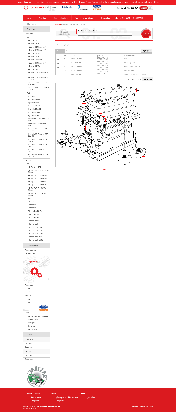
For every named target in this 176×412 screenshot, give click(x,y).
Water (30, 292)
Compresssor (33, 320)
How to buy (91, 397)
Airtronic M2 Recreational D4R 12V (37, 84)
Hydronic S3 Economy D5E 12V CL (38, 150)
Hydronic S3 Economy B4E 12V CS (38, 130)
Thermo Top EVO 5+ (35, 234)
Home (28, 18)
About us (42, 18)
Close (156, 2)
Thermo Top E (33, 224)
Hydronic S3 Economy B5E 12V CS (38, 135)
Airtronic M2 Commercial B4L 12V (38, 74)
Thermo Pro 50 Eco (35, 211)
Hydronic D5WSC (34, 109)
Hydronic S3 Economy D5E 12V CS (38, 155)
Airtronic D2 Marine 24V (36, 50)
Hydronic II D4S (34, 112)
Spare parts (32, 329)
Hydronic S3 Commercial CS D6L (38, 125)
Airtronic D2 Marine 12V (36, 47)
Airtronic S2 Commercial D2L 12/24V (38, 89)
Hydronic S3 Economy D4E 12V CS (38, 145)
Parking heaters (61, 18)
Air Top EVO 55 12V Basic (37, 182)
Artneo (151, 406)
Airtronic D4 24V (34, 57)
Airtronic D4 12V (34, 53)
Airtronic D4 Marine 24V (36, 63)
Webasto (28, 160)
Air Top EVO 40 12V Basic (37, 175)
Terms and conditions (84, 18)
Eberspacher (29, 34)
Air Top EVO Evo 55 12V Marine (37, 194)
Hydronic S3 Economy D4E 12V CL (38, 140)
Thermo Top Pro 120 (35, 237)
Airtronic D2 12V (34, 41)
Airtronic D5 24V (34, 69)
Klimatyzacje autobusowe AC (38, 316)
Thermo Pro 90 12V (35, 214)
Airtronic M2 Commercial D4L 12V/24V (39, 79)
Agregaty (31, 323)
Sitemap (90, 399)
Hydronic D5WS (34, 106)
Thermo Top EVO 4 (35, 227)
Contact (59, 399)
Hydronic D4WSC (34, 103)
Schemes (31, 326)
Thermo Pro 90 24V (35, 218)
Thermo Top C (33, 221)
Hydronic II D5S (34, 116)
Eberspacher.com (31, 250)
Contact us (105, 18)
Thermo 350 (32, 208)
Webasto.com (30, 253)
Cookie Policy (85, 2)
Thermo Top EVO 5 (35, 230)
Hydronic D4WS (34, 99)
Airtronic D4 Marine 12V (36, 60)
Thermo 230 (32, 201)
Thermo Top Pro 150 (35, 240)
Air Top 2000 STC (34, 167)
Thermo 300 (32, 205)
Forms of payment (37, 399)
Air (29, 289)
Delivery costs (36, 397)
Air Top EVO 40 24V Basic (37, 178)
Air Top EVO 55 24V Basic (37, 185)
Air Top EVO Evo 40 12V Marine (37, 189)
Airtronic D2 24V (34, 44)
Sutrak (27, 313)
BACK (104, 170)
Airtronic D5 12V (34, 66)
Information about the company (67, 397)
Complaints (35, 401)
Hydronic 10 (32, 96)
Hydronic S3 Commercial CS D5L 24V (38, 120)
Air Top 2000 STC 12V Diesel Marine (38, 171)
